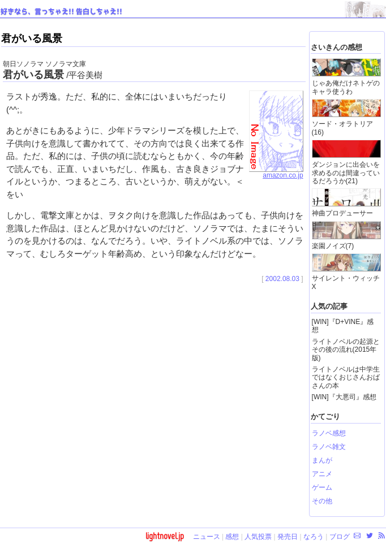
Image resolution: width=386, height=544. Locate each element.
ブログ (339, 537)
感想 (232, 537)
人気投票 (258, 537)
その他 (322, 501)
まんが (322, 460)
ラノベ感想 (329, 433)
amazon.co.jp (276, 172)
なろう (313, 537)
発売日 (287, 537)
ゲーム (322, 487)
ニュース (206, 537)
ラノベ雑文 (329, 447)
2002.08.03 (282, 279)
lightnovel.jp (164, 535)
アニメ (322, 474)
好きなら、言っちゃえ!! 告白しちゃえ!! (61, 11)
